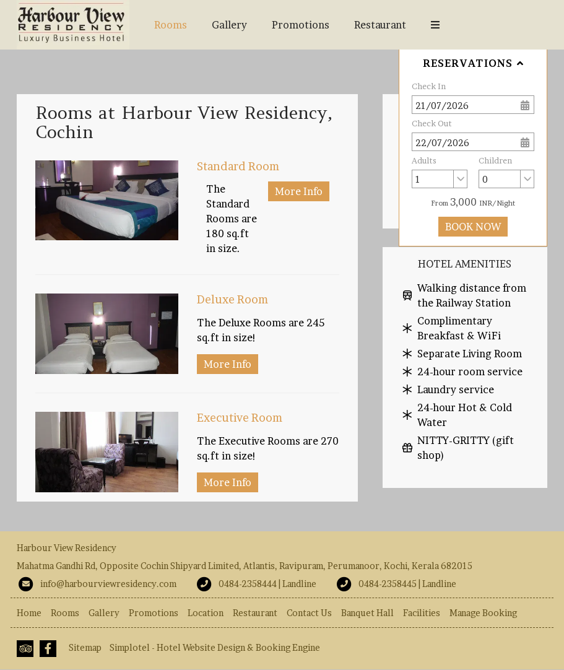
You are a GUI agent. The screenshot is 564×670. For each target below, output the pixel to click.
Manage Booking (483, 612)
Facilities (421, 612)
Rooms (170, 25)
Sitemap (85, 647)
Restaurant (380, 25)
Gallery (229, 25)
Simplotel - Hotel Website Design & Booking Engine (215, 647)
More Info (299, 191)
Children (495, 160)
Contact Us (309, 612)
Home (29, 612)
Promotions (300, 25)
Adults (424, 160)
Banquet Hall (461, 25)
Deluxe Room (232, 299)
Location (205, 612)
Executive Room (239, 417)
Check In (429, 86)
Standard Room (238, 166)
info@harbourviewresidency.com (108, 583)
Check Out (432, 123)
